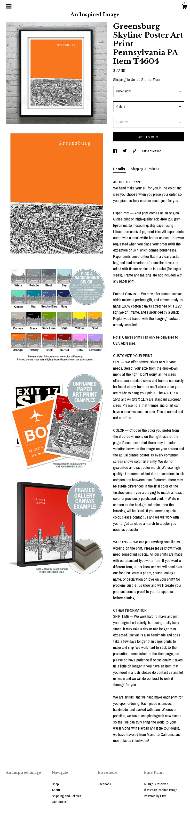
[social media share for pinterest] (134, 151)
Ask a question (151, 151)
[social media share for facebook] (115, 151)
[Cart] (184, 7)
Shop (55, 784)
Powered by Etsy (155, 796)
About (56, 790)
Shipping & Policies (145, 168)
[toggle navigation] (9, 6)
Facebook (104, 784)
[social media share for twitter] (125, 151)
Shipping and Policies (66, 796)
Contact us (59, 802)
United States (141, 79)
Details (119, 168)
